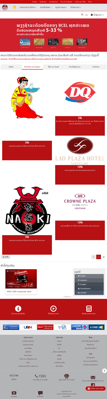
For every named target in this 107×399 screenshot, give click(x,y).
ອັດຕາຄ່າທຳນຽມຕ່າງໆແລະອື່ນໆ (90, 341)
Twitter (81, 276)
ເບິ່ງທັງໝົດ (66, 296)
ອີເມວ (28, 362)
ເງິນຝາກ (59, 341)
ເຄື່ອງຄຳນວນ (90, 344)
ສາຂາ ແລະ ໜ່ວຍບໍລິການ (90, 361)
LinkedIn (82, 293)
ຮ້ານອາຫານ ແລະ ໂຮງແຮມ (32, 66)
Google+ (82, 284)
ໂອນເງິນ (59, 359)
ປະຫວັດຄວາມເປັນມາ (28, 341)
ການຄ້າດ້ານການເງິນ (59, 362)
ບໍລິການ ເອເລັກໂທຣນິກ (59, 351)
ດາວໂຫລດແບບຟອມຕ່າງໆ (90, 364)
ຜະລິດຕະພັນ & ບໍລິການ (28, 7)
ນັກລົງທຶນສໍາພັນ (46, 7)
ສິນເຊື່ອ (59, 344)
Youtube (14, 395)
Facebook (82, 280)
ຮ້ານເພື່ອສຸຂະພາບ (74, 66)
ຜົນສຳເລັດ (28, 351)
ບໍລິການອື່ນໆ (59, 366)
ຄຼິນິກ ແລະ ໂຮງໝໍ (53, 66)
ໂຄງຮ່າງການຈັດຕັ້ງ (28, 344)
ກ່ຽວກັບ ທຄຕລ (61, 7)
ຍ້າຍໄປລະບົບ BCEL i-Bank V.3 (28, 366)
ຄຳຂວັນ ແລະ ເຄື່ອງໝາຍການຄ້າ (28, 359)
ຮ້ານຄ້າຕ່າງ (96, 66)
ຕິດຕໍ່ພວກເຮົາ (76, 7)
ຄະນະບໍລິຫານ (28, 348)
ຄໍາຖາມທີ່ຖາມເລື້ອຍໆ (91, 348)
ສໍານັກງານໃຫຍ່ (91, 357)
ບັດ (59, 348)
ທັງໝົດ (11, 66)
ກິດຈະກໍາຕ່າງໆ (28, 355)
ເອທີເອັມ (59, 355)
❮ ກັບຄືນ (6, 256)
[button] (97, 14)
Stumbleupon (84, 289)
